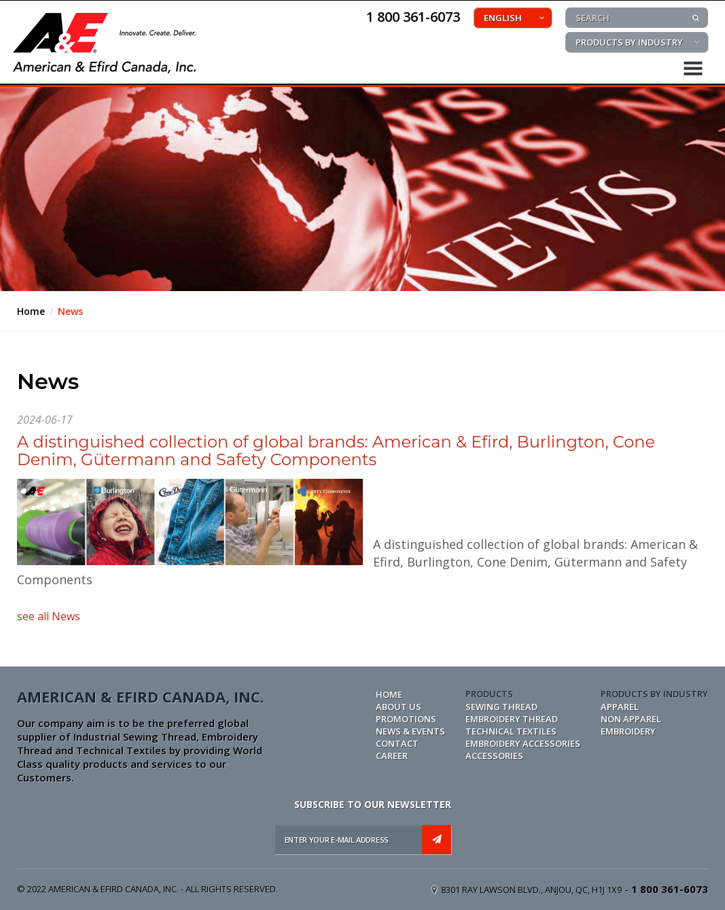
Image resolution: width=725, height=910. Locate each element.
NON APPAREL (631, 719)
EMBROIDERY (628, 731)
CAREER (392, 755)
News (70, 311)
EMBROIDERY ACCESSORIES (522, 743)
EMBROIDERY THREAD (511, 719)
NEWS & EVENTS (410, 731)
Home (31, 311)
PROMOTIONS (406, 719)
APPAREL (620, 707)
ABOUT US (398, 707)
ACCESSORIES (494, 755)
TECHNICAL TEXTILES (510, 731)
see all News (48, 616)
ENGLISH (503, 18)
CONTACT (397, 743)
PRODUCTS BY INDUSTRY (629, 42)
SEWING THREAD (501, 707)
